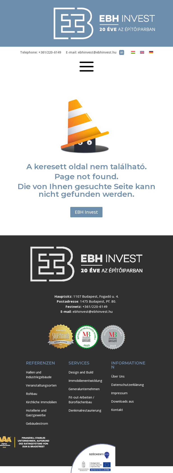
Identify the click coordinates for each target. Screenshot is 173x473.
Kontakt (117, 410)
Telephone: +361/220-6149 (40, 52)
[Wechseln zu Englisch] (142, 53)
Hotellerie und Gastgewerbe (36, 412)
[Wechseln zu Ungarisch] (133, 53)
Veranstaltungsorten (41, 385)
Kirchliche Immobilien (41, 402)
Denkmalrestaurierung (84, 410)
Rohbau (31, 394)
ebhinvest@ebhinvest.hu (93, 311)
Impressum (119, 393)
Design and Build (80, 372)
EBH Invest (86, 212)
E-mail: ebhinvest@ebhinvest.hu (91, 52)
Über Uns (118, 376)
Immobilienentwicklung (85, 380)
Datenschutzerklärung (127, 385)
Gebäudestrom (37, 423)
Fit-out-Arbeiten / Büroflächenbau (81, 399)
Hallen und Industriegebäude (39, 374)
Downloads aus (122, 401)
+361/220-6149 (94, 306)
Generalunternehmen (84, 389)
